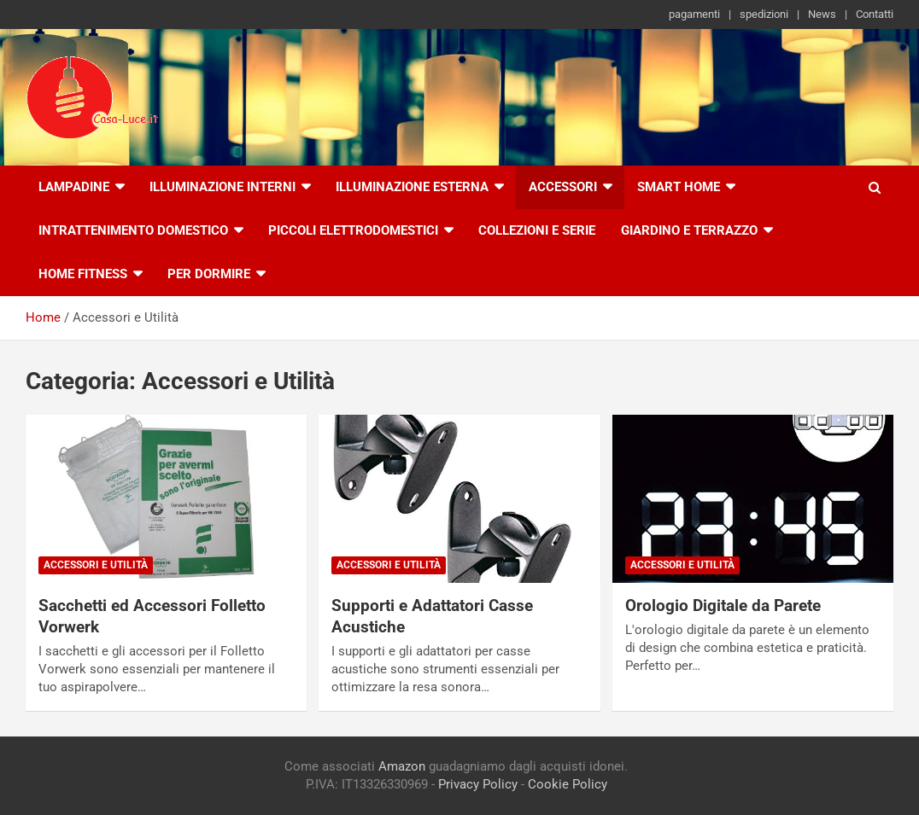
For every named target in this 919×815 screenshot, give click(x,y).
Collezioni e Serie (536, 230)
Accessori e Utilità (96, 565)
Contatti (874, 14)
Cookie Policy (567, 784)
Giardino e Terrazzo (689, 230)
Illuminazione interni (222, 187)
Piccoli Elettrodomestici (353, 230)
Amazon (401, 766)
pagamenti (694, 14)
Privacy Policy (478, 784)
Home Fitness (82, 274)
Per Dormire (208, 274)
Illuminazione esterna (412, 187)
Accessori (563, 187)
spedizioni (764, 14)
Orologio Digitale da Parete (723, 605)
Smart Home (678, 187)
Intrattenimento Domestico (133, 230)
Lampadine (73, 187)
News (822, 14)
